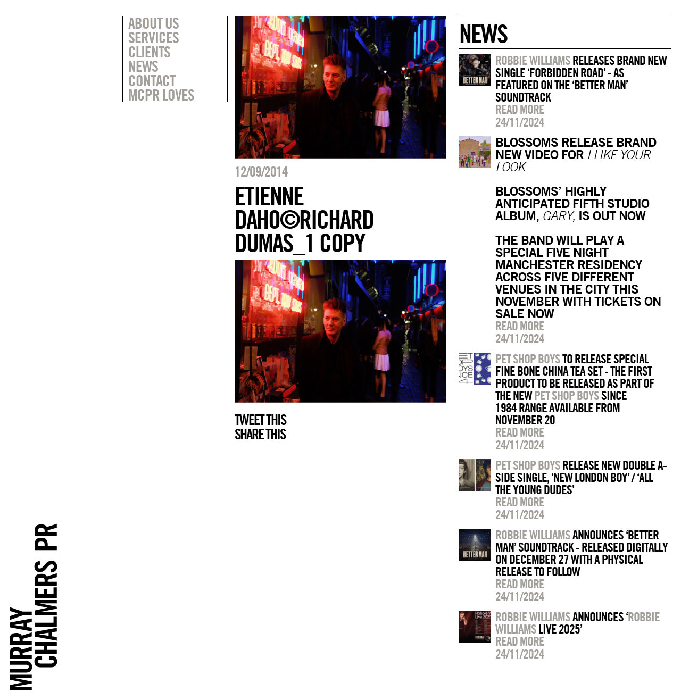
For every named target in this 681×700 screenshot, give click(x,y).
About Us (153, 22)
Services (153, 37)
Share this (260, 434)
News (143, 66)
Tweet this (260, 420)
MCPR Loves (161, 94)
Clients (149, 51)
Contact (151, 80)
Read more (519, 109)
